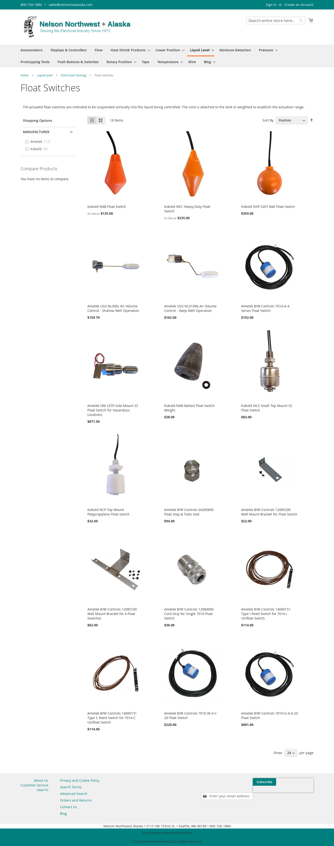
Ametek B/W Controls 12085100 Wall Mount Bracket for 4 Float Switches (112, 613)
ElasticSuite (185, 833)
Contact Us (68, 807)
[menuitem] (31, 50)
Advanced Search (73, 793)
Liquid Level (45, 75)
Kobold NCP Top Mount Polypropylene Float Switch (108, 511)
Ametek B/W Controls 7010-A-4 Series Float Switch (265, 308)
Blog (63, 813)
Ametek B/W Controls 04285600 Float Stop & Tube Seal (189, 511)
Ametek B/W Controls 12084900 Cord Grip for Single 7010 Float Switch (189, 613)
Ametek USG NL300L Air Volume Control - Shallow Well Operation (113, 308)
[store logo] (77, 27)
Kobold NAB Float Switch (106, 206)
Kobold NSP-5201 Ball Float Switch (268, 206)
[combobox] (275, 20)
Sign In (271, 4)
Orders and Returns (76, 800)
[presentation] (268, 793)
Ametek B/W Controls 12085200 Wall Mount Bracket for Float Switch (269, 511)
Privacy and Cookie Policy (79, 780)
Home (25, 75)
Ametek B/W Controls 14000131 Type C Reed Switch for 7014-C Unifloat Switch (112, 717)
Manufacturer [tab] (36, 132)
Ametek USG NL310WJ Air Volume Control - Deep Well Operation (190, 308)
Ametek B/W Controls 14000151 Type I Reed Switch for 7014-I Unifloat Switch (266, 613)
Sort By (268, 120)
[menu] (167, 55)
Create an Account (298, 4)
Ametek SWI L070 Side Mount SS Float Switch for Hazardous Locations (112, 410)
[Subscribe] (301, 782)
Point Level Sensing (74, 75)
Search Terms (70, 787)
